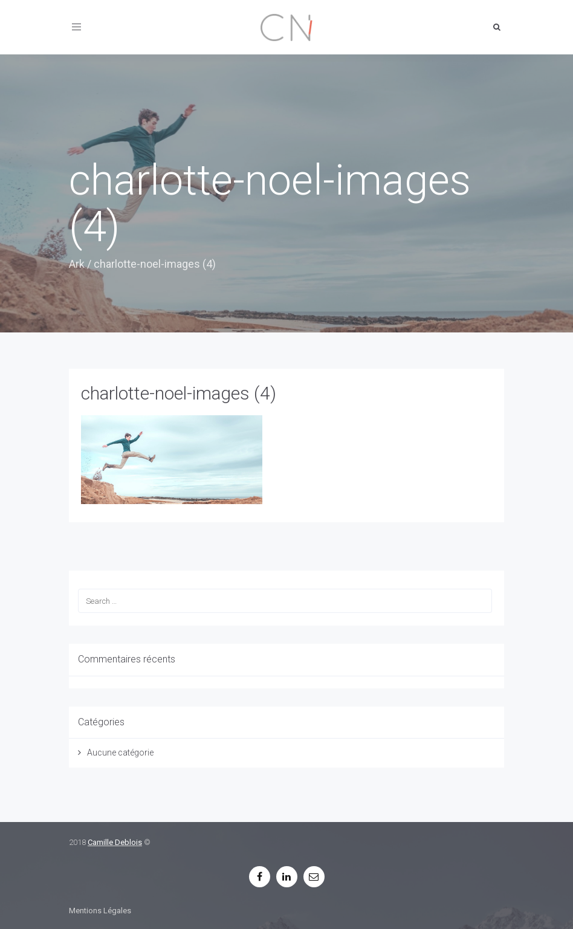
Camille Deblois (115, 842)
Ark (77, 263)
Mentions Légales (100, 910)
